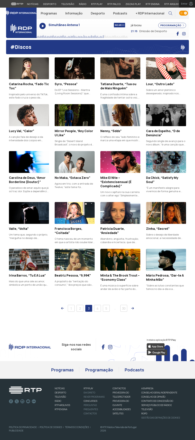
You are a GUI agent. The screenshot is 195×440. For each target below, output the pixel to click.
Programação (99, 370)
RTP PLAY (88, 388)
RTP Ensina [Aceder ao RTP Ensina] (153, 4)
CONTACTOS (119, 388)
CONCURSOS (90, 401)
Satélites (118, 413)
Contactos (90, 413)
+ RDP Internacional (150, 13)
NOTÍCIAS (60, 388)
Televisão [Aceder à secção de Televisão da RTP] (67, 4)
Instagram (22, 401)
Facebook (11, 401)
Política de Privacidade (23, 427)
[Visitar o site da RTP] (17, 4)
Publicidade (16, 430)
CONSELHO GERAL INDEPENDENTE (159, 392)
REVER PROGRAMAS (94, 396)
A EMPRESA (147, 388)
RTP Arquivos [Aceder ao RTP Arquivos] (173, 4)
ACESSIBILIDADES (122, 409)
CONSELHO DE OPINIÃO (153, 396)
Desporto (98, 13)
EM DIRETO (89, 392)
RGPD (144, 413)
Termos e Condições (77, 427)
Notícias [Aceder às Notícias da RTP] (32, 4)
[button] (170, 13)
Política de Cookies (51, 427)
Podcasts (120, 13)
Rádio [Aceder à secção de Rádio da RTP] (82, 4)
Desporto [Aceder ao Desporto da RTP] (49, 4)
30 (123, 308)
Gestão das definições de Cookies (160, 417)
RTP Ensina (61, 409)
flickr (34, 401)
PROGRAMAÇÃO (172, 25)
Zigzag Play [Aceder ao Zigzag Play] (133, 4)
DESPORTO (60, 392)
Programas (49, 13)
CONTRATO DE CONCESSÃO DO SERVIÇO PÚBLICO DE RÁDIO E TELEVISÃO (157, 405)
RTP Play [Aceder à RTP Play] (97, 4)
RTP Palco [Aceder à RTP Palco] (114, 4)
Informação (73, 13)
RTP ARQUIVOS (62, 405)
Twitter (17, 401)
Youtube (28, 401)
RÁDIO (58, 401)
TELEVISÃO (60, 396)
